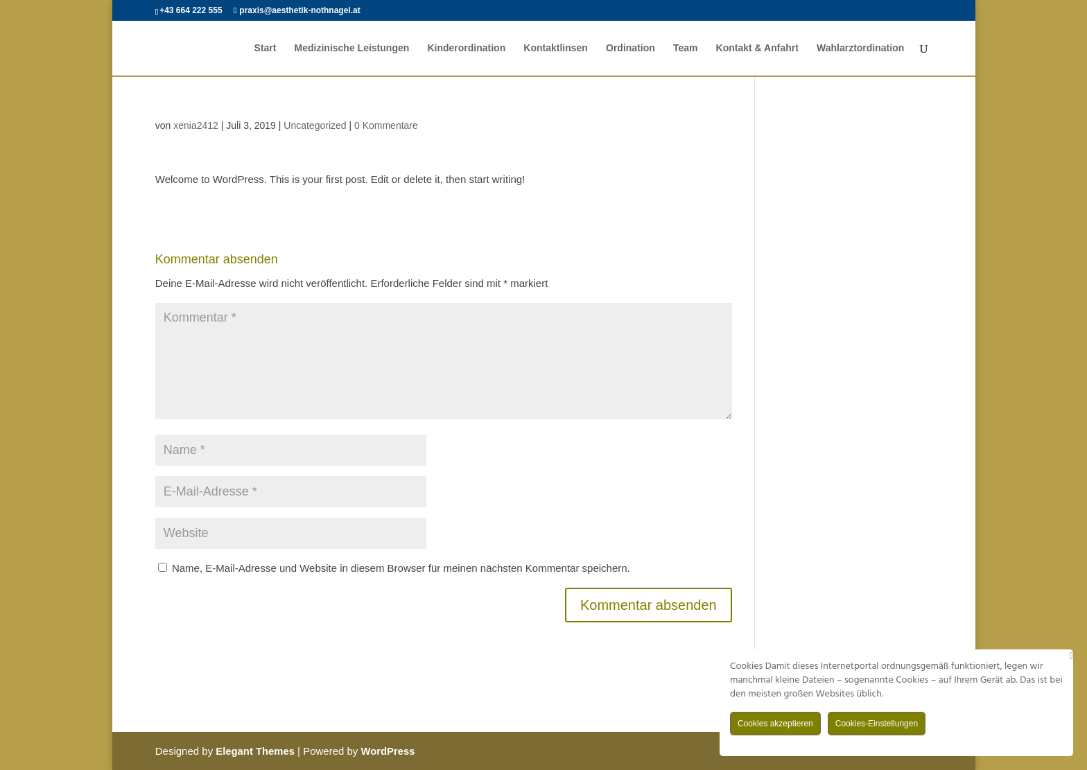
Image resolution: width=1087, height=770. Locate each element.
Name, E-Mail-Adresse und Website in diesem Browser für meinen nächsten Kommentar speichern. (401, 568)
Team (685, 49)
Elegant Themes (255, 751)
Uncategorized (315, 125)
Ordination (630, 49)
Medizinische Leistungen (351, 49)
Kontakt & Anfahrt (757, 49)
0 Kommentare (386, 125)
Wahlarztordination (860, 49)
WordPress (389, 751)
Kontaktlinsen (555, 49)
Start (265, 49)
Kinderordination (466, 49)
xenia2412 (195, 125)
